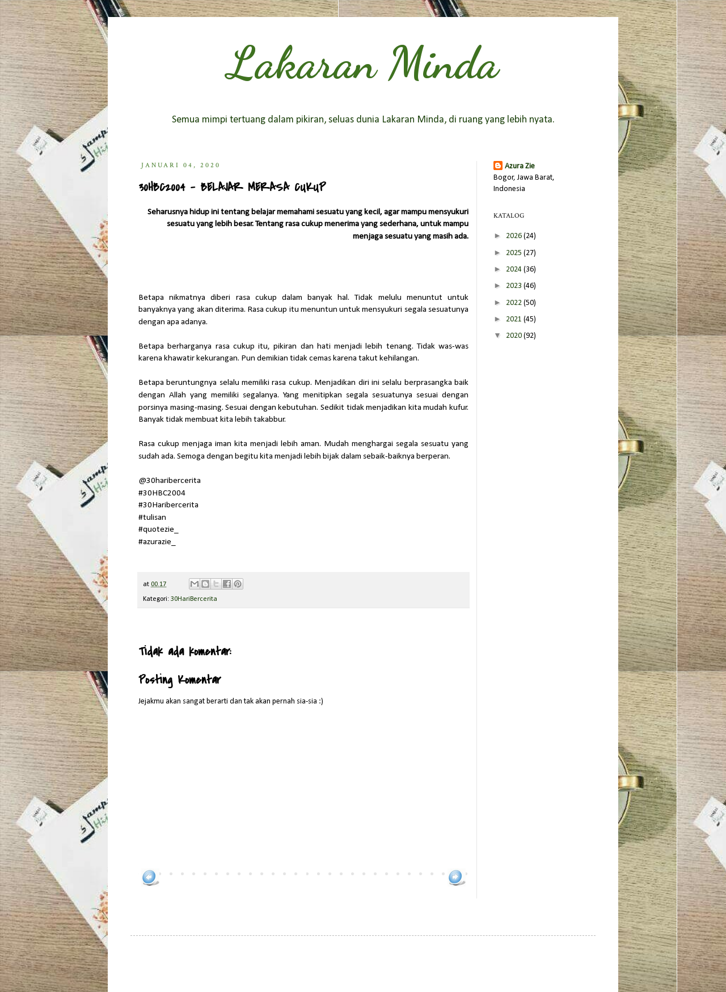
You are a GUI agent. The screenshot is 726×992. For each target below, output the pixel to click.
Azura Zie (520, 166)
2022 (515, 303)
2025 (515, 253)
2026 (515, 236)
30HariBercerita (194, 599)
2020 (515, 336)
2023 (515, 286)
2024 (515, 269)
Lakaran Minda (363, 62)
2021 (515, 319)
